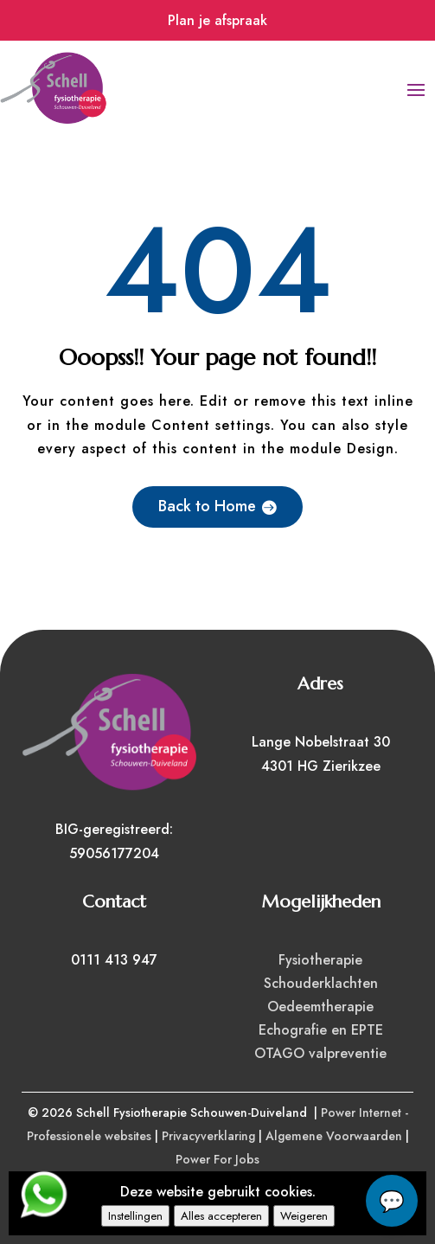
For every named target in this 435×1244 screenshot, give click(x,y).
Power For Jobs (217, 1159)
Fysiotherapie (320, 960)
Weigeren (304, 1216)
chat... (392, 1201)
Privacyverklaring (208, 1136)
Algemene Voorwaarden (333, 1136)
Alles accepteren (221, 1216)
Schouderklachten (321, 983)
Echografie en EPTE (321, 1030)
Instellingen (135, 1216)
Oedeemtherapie (320, 1006)
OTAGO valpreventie (320, 1053)
